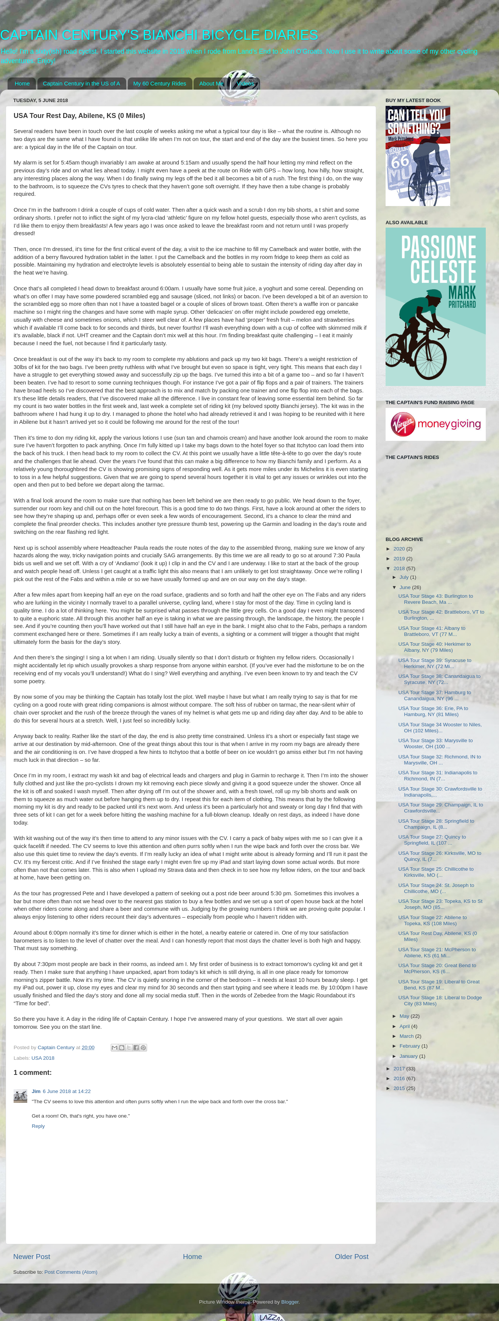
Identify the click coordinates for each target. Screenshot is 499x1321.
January (409, 1056)
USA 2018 (42, 1058)
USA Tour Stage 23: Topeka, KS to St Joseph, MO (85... (440, 904)
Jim (36, 1091)
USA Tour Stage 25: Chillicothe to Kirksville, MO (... (436, 872)
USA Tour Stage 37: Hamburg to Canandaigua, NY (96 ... (434, 695)
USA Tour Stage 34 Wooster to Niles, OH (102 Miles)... (440, 727)
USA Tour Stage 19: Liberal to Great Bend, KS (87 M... (439, 985)
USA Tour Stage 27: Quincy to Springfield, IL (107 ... (432, 840)
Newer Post (31, 1257)
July (405, 577)
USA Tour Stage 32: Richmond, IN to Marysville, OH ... (439, 760)
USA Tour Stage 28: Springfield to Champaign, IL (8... (436, 824)
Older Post (352, 1257)
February (411, 1046)
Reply (38, 1126)
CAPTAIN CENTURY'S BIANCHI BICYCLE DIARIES (159, 35)
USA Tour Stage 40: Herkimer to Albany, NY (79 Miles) (434, 647)
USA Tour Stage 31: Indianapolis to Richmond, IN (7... (437, 775)
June (406, 587)
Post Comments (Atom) (71, 1272)
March (407, 1036)
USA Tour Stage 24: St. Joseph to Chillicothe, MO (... (436, 888)
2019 (400, 558)
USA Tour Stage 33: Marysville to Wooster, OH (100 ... (435, 743)
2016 (400, 1078)
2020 (400, 549)
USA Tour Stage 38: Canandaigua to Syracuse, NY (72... (439, 679)
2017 (400, 1068)
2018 (400, 568)
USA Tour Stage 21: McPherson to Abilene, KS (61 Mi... (437, 952)
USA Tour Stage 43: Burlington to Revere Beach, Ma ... (435, 599)
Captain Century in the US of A (81, 83)
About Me (211, 83)
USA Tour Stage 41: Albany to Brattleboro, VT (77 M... (432, 631)
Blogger (290, 1302)
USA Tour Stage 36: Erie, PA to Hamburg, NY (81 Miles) (433, 711)
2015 (400, 1088)
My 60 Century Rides (159, 83)
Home (22, 83)
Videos (245, 83)
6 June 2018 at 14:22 (67, 1091)
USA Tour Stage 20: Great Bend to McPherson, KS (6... (437, 968)
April (405, 1026)
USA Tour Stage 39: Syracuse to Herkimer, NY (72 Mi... (434, 663)
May (405, 1016)
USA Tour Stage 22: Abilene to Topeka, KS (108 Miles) (432, 920)
